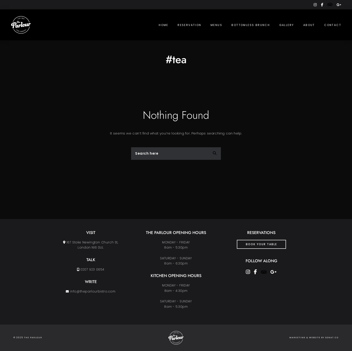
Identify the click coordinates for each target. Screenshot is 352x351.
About (309, 25)
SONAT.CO (332, 337)
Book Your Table (261, 244)
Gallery (286, 25)
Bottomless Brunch (250, 25)
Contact (332, 25)
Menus (216, 25)
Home (163, 25)
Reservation (189, 25)
